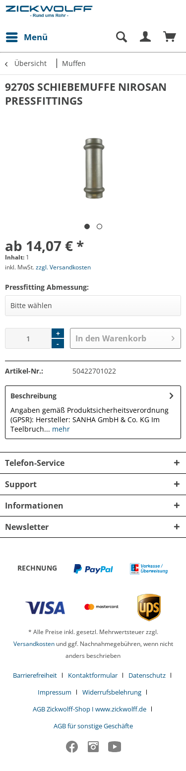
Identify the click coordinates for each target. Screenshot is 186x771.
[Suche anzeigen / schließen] (121, 37)
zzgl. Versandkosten (63, 267)
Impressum (54, 692)
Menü (27, 36)
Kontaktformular (93, 675)
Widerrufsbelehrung (111, 692)
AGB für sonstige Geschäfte (93, 725)
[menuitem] (26, 37)
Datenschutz (147, 675)
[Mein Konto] (146, 37)
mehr (60, 429)
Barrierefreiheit (35, 675)
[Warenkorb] (170, 37)
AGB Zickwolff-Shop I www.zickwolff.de (89, 709)
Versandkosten (34, 644)
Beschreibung (33, 395)
